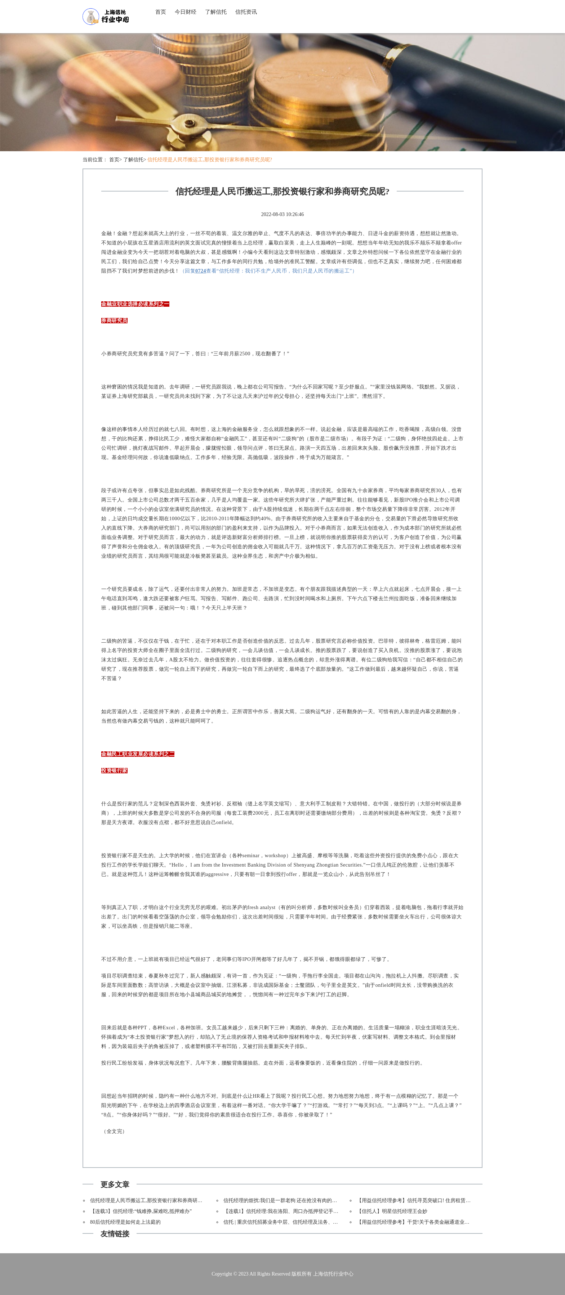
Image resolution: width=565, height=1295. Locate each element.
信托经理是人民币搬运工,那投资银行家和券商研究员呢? (209, 159)
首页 (160, 12)
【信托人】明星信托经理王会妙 (392, 1211)
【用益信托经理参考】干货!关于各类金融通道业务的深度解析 (426, 1222)
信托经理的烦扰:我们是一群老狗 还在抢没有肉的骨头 (282, 1200)
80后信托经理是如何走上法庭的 (125, 1222)
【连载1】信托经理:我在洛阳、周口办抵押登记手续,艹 (283, 1211)
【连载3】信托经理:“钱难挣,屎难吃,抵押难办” (141, 1211)
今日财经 (185, 12)
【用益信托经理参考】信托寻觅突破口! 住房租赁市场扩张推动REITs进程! (438, 1200)
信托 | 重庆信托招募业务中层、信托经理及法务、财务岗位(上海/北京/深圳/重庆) (312, 1222)
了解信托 (216, 12)
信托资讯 (246, 12)
